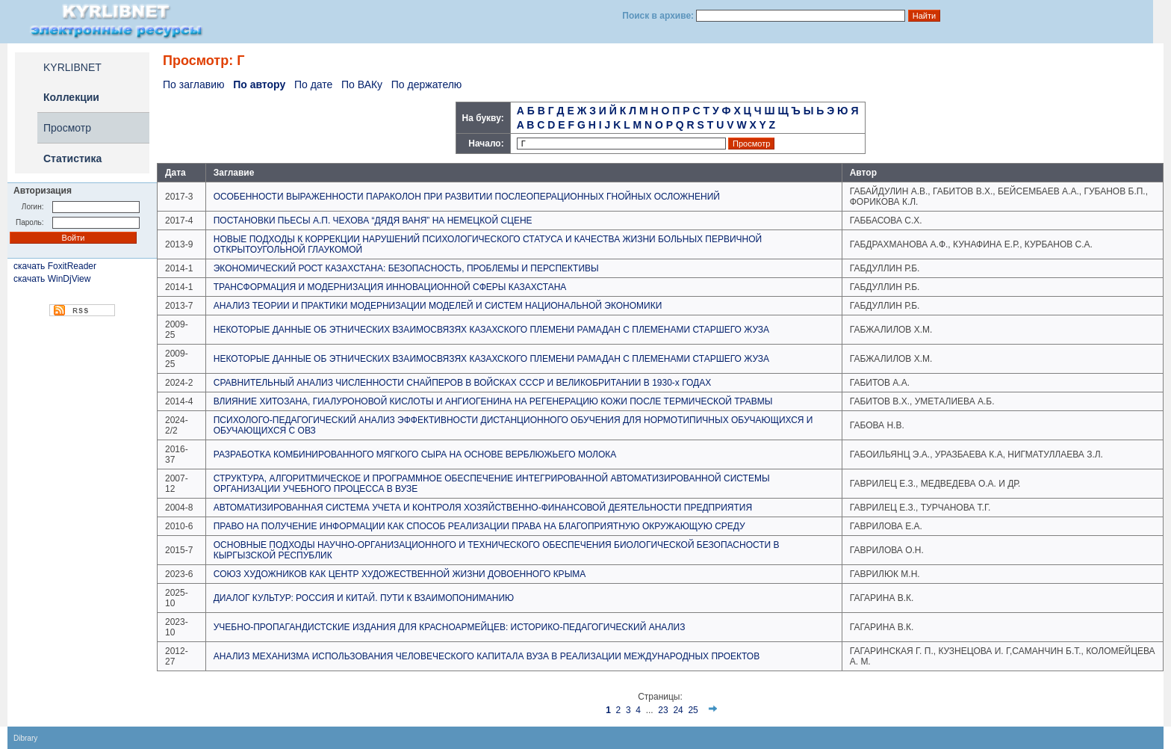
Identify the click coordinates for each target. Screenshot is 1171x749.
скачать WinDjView (51, 279)
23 (663, 710)
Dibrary (25, 738)
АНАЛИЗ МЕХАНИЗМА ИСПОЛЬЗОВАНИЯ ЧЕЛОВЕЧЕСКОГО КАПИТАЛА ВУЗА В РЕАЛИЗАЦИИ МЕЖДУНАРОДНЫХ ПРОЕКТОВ (487, 656)
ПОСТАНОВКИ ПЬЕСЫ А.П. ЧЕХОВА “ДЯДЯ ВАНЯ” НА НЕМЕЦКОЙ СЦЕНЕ (373, 220)
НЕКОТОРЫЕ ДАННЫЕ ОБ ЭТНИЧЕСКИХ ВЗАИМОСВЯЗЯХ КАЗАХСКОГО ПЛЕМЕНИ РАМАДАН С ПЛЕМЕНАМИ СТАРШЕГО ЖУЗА (491, 329)
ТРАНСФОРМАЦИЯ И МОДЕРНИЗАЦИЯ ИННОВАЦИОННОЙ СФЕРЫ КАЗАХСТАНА (390, 287)
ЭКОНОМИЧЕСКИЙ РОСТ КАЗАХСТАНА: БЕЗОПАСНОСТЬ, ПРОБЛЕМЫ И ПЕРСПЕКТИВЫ (406, 268)
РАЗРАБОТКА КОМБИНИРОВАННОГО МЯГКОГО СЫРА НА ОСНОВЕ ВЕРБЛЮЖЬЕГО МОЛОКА (415, 454)
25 (693, 710)
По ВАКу (361, 84)
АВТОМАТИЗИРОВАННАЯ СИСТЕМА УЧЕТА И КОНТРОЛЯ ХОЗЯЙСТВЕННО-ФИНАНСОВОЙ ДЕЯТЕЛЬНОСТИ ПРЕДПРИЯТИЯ (483, 507)
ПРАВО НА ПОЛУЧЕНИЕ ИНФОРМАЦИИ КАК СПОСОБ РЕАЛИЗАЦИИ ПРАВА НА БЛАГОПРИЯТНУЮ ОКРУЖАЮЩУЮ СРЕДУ (479, 526)
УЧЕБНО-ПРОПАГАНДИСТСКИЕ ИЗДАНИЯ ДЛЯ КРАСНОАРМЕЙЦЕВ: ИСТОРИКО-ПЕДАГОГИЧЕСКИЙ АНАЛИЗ (450, 627)
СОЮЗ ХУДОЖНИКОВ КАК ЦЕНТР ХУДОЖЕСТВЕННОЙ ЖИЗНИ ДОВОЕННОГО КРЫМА (400, 574)
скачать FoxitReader (54, 266)
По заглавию (193, 84)
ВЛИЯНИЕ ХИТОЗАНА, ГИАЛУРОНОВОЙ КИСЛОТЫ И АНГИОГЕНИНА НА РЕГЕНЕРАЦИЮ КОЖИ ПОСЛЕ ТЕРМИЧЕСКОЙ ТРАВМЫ (493, 401)
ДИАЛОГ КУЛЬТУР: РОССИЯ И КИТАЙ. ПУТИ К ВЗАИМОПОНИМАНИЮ (364, 598)
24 (678, 710)
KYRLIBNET (72, 67)
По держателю (426, 84)
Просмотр (67, 128)
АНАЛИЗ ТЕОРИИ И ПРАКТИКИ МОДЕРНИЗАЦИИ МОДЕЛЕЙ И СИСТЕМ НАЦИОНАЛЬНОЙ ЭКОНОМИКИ (438, 305)
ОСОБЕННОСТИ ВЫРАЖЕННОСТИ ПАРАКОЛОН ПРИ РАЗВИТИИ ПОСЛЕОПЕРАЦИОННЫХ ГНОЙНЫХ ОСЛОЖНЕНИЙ (467, 196)
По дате (313, 84)
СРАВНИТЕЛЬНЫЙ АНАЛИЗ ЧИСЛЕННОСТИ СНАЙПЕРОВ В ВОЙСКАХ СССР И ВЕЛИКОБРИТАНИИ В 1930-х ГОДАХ (463, 382)
